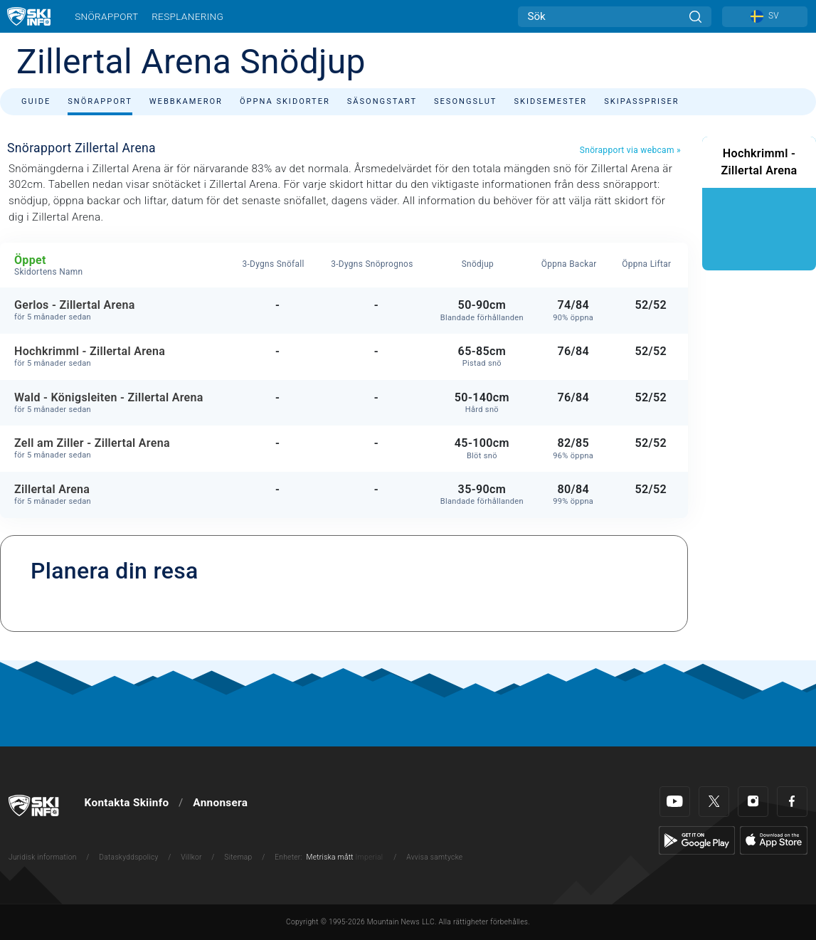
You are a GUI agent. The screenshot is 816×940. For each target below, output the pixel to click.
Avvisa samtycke (434, 857)
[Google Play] (697, 839)
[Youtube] (674, 801)
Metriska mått (330, 857)
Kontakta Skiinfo (127, 802)
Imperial (369, 857)
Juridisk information (43, 857)
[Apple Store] (773, 839)
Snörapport (106, 16)
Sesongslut (465, 101)
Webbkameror (186, 101)
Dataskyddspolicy (128, 857)
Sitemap (238, 857)
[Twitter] (714, 801)
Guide (36, 101)
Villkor (191, 857)
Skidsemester (550, 101)
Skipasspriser (641, 101)
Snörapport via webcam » (630, 150)
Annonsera (220, 802)
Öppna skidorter (285, 101)
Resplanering (187, 16)
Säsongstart (382, 101)
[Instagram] (753, 801)
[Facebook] (792, 801)
